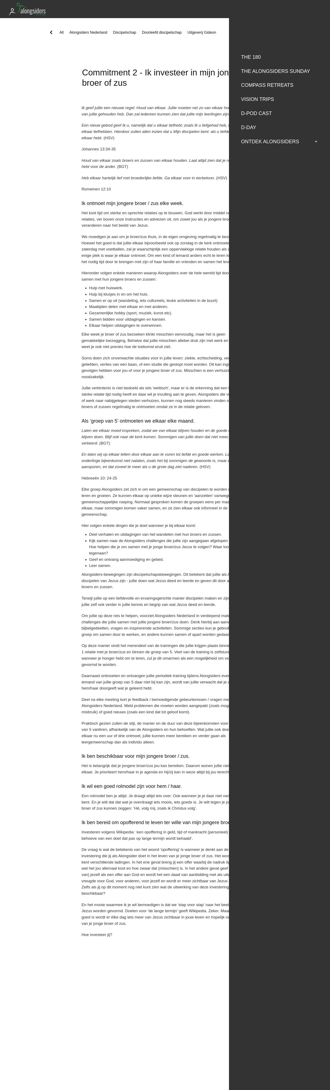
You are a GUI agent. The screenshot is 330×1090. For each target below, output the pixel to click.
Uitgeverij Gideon (201, 32)
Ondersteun (292, 9)
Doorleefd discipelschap (162, 32)
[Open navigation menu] (316, 9)
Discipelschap (124, 32)
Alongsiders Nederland (88, 32)
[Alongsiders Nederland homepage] (126, 9)
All (62, 32)
